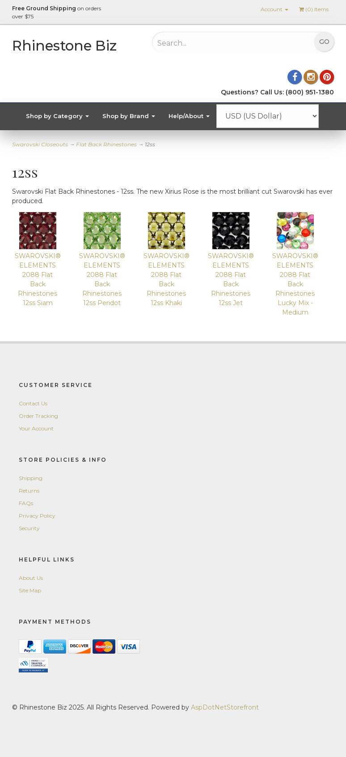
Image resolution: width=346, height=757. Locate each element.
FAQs (26, 503)
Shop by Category (57, 115)
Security (29, 528)
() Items (314, 9)
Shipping (30, 478)
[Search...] (215, 43)
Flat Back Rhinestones (106, 144)
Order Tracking (38, 416)
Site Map (30, 590)
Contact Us (33, 403)
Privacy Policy (37, 515)
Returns (29, 490)
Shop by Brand (128, 115)
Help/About (189, 115)
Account (274, 9)
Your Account (36, 428)
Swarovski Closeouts (40, 144)
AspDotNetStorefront (225, 707)
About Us (31, 577)
